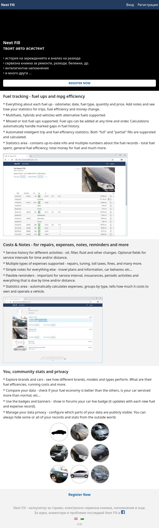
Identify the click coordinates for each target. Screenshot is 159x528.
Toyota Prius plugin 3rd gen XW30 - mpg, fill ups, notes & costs (79, 474)
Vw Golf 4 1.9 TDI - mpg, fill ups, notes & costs (59, 474)
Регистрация (148, 4)
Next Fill (8, 4)
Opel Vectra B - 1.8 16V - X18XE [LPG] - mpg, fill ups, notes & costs (100, 453)
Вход (130, 4)
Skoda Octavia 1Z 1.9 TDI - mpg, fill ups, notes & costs (79, 432)
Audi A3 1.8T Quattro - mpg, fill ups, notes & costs (100, 474)
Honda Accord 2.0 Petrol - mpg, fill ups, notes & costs (100, 432)
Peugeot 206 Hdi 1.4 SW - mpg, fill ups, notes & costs (59, 432)
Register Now (79, 83)
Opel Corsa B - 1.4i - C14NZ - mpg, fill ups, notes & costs (59, 453)
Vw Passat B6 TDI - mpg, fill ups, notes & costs (79, 453)
